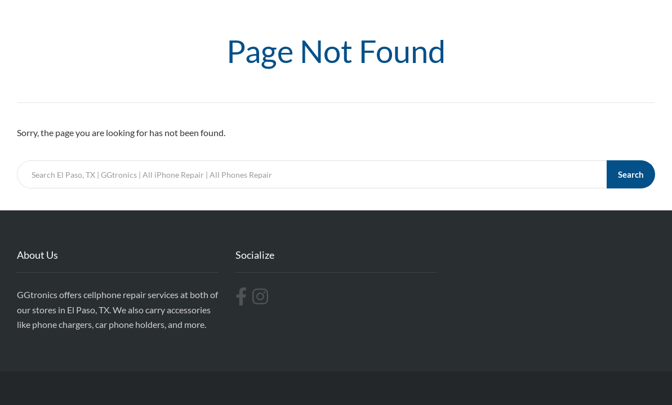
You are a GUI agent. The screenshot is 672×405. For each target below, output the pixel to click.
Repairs (447, 18)
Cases (404, 18)
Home (364, 18)
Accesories (572, 18)
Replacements (506, 18)
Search (631, 174)
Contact (625, 18)
